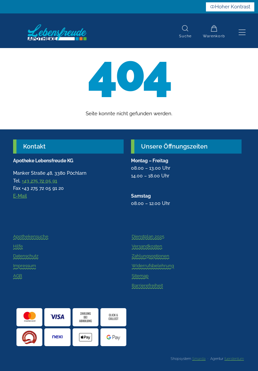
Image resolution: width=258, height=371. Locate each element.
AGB (17, 276)
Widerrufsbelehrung (153, 266)
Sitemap (140, 276)
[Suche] (185, 32)
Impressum (24, 266)
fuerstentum (234, 359)
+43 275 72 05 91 (39, 180)
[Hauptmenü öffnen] (242, 32)
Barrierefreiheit (147, 285)
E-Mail (20, 196)
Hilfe (18, 246)
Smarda (199, 359)
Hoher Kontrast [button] (230, 7)
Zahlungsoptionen (150, 256)
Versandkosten (147, 246)
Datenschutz (25, 256)
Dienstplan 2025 (148, 238)
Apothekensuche (30, 238)
